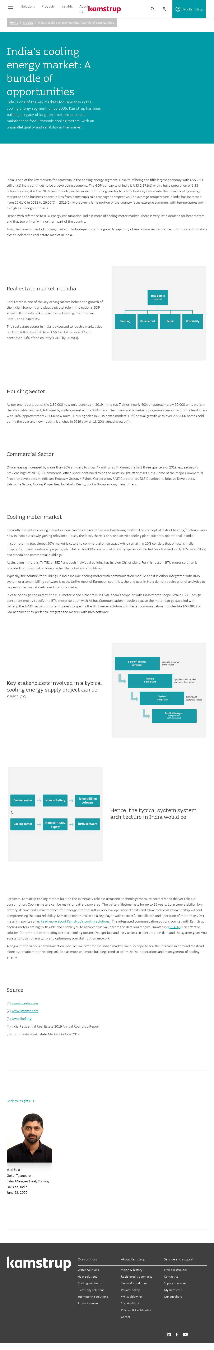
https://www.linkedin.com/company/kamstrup (169, 1335)
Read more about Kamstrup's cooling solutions (75, 921)
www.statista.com (24, 1011)
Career (125, 1317)
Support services (175, 1283)
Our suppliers (173, 1297)
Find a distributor (175, 1270)
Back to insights (18, 1100)
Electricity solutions (91, 1290)
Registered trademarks (136, 1276)
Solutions (28, 6)
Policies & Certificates (136, 1310)
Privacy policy (130, 1290)
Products (48, 6)
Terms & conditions (134, 1283)
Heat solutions (87, 1276)
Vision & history (131, 1270)
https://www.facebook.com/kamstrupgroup (177, 1335)
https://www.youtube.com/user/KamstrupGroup (185, 1335)
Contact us (171, 1276)
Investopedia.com (24, 1003)
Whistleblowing (131, 1297)
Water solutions (88, 1270)
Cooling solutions (89, 1283)
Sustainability (130, 1303)
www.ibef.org (21, 1018)
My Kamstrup (173, 1290)
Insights (67, 6)
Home (14, 22)
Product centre (88, 1303)
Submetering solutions (93, 1297)
